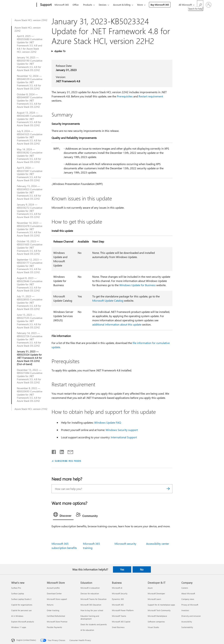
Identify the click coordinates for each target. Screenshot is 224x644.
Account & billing (122, 4)
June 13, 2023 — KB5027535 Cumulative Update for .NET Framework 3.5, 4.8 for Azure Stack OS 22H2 (29, 321)
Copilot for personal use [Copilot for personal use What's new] (21, 610)
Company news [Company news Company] (187, 599)
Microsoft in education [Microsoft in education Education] (90, 588)
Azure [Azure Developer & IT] (150, 588)
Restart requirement (151, 96)
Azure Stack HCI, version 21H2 (31, 409)
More (140, 4)
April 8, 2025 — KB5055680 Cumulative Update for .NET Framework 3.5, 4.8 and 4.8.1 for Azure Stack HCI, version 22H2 (29, 43)
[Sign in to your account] (208, 5)
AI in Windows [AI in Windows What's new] (17, 616)
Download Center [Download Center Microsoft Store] (54, 593)
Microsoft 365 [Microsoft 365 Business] (118, 604)
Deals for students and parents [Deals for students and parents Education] (94, 624)
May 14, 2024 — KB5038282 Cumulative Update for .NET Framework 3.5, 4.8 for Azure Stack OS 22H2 (29, 156)
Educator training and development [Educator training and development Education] (90, 617)
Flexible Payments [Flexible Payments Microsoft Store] (54, 627)
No (141, 569)
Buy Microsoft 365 (160, 4)
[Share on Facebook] (54, 451)
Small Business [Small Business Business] (118, 627)
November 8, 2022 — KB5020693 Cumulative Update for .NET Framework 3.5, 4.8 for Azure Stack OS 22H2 (29, 394)
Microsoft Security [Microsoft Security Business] (119, 593)
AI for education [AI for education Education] (87, 630)
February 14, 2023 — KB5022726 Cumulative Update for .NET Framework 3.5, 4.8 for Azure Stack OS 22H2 (29, 339)
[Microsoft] (23, 5)
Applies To (59, 51)
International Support (124, 437)
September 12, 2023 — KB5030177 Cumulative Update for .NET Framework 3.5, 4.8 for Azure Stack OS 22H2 (29, 266)
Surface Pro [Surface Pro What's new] (16, 588)
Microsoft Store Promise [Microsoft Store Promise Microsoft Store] (57, 621)
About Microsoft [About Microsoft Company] (188, 593)
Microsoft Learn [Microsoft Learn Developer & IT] (154, 599)
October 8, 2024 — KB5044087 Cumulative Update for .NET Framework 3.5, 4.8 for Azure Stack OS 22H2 (29, 101)
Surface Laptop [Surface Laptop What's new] (17, 593)
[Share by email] (68, 451)
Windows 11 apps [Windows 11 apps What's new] (18, 627)
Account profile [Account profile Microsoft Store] (53, 588)
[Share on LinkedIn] (60, 451)
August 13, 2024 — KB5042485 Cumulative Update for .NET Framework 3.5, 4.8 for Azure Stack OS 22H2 (29, 119)
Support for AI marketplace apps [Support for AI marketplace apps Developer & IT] (161, 604)
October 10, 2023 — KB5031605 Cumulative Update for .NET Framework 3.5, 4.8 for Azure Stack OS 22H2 (29, 248)
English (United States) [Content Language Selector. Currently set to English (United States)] (26, 640)
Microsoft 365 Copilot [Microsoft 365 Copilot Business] (121, 621)
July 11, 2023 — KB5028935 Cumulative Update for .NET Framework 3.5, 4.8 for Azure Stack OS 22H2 (29, 303)
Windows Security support (122, 430)
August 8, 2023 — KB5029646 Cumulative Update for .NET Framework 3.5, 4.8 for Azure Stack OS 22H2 (29, 284)
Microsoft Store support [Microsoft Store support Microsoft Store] (57, 599)
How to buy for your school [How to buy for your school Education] (92, 610)
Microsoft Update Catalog (107, 300)
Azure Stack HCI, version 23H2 (31, 20)
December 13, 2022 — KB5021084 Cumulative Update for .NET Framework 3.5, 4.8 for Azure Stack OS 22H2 (29, 376)
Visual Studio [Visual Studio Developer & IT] (153, 627)
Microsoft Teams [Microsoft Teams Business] (119, 616)
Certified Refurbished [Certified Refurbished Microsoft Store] (56, 616)
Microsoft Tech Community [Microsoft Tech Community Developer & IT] (159, 610)
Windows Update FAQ (107, 422)
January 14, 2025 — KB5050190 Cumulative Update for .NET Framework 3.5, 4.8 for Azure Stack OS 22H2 (29, 64)
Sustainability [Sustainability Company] (187, 627)
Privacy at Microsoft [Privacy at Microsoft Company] (189, 604)
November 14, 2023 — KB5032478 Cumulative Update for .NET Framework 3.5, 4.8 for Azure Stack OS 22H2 (29, 229)
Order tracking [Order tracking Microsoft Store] (53, 610)
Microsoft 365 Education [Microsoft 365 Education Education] (91, 604)
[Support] (45, 5)
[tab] (63, 515)
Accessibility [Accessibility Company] (186, 621)
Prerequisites (125, 96)
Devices (102, 4)
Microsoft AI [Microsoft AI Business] (117, 588)
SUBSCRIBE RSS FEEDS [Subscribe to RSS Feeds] (68, 460)
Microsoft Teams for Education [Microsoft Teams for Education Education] (93, 599)
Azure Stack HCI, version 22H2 (28, 29)
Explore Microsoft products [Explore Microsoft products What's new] (22, 621)
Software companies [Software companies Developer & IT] (156, 621)
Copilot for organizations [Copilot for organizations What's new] (21, 604)
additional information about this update (116, 324)
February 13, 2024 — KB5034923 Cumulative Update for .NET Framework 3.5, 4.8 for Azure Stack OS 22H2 (29, 192)
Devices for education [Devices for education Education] (90, 593)
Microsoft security (125, 543)
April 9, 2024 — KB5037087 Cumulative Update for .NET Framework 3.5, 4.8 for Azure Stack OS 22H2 (29, 174)
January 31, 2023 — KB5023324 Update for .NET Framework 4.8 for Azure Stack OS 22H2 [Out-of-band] (29, 358)
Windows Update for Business (137, 285)
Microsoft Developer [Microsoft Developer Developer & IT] (156, 593)
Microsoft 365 (62, 4)
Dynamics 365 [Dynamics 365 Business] (118, 599)
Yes (122, 569)
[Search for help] (200, 4)
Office (76, 4)
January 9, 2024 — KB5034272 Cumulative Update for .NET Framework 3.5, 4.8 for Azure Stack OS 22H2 (29, 211)
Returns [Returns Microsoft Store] (50, 604)
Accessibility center (157, 543)
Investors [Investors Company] (185, 610)
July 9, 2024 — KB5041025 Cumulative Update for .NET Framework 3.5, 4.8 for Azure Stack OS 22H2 (29, 137)
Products (87, 4)
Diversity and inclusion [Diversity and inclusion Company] (191, 616)
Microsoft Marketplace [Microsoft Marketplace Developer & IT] (157, 616)
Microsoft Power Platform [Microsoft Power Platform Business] (122, 610)
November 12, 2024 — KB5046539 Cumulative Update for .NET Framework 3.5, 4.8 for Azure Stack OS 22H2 (29, 82)
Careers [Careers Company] (184, 588)
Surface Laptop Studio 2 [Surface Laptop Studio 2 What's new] (21, 599)
